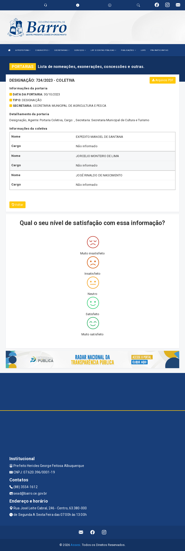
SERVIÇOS (80, 50)
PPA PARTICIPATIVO (159, 50)
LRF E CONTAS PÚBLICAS (103, 50)
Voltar (17, 204)
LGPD (143, 50)
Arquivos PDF (162, 80)
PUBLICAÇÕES (128, 50)
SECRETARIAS (61, 50)
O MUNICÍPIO (42, 50)
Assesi (75, 545)
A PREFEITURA (22, 50)
